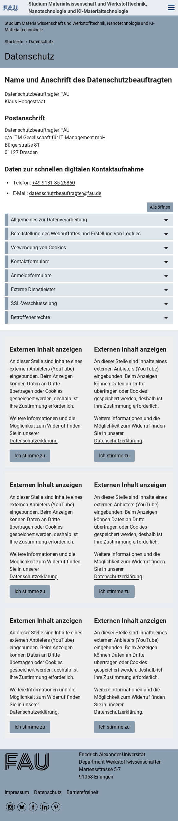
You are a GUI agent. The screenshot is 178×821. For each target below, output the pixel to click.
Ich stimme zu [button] (30, 456)
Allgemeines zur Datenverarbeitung (49, 220)
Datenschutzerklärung (34, 441)
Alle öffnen (160, 207)
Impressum (17, 792)
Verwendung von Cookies (38, 248)
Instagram (10, 806)
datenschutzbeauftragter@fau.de (65, 193)
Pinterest (55, 806)
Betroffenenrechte (30, 317)
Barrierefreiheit (82, 792)
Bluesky (21, 806)
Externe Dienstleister (33, 289)
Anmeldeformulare (31, 275)
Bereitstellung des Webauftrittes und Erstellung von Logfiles (76, 234)
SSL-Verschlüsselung (34, 303)
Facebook (33, 806)
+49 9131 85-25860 (53, 183)
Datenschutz (48, 792)
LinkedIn (44, 806)
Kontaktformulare (30, 261)
